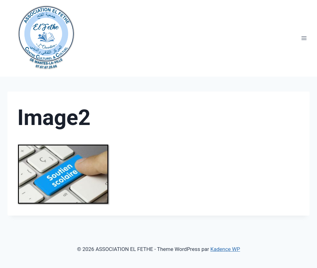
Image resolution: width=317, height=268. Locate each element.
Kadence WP (225, 249)
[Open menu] (304, 38)
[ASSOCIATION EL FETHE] (46, 35)
